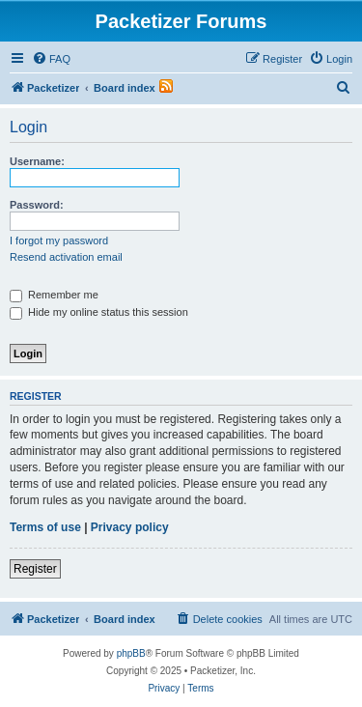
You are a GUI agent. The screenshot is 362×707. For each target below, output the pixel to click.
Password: (37, 205)
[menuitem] (51, 59)
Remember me (54, 294)
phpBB (131, 653)
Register (35, 569)
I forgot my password (59, 240)
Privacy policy (130, 527)
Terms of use (45, 527)
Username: (37, 161)
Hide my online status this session (99, 312)
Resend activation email (66, 257)
